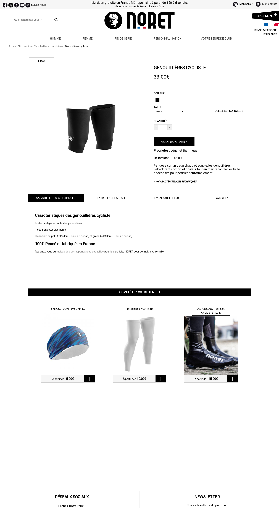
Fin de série (123, 38)
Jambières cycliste (139, 309)
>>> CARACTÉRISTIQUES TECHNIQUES (175, 181)
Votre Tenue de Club (216, 38)
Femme (88, 38)
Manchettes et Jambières (49, 46)
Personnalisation (167, 38)
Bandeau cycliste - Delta (68, 309)
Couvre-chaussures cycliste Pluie (211, 311)
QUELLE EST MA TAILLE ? (229, 111)
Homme (55, 38)
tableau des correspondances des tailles (80, 251)
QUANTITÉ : (160, 121)
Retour (41, 61)
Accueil (13, 46)
